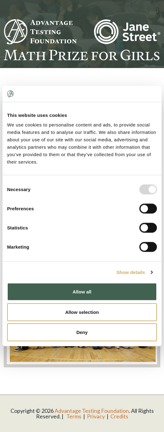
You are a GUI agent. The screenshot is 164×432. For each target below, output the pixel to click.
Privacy (96, 416)
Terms (73, 416)
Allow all (82, 291)
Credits (119, 416)
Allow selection (82, 311)
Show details (131, 272)
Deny (82, 332)
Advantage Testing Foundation (92, 410)
